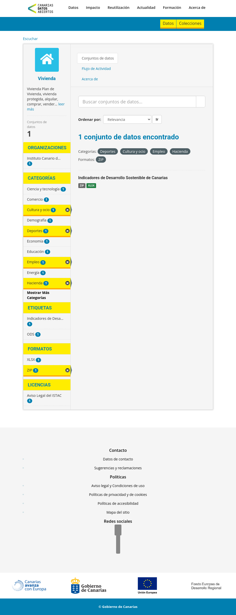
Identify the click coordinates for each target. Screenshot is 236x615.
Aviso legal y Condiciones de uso (118, 485)
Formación (172, 7)
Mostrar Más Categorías (38, 295)
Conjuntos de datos (98, 58)
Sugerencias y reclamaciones (118, 467)
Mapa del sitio (118, 512)
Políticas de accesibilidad (118, 503)
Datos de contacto (118, 459)
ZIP (82, 185)
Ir (157, 119)
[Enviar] (200, 101)
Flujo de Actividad (96, 68)
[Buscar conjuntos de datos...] (137, 101)
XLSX (91, 185)
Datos (73, 7)
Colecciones (190, 23)
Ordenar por (89, 119)
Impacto (93, 7)
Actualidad (146, 7)
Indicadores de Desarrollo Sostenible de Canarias (123, 177)
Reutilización (118, 7)
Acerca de (197, 7)
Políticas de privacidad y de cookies (118, 494)
